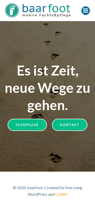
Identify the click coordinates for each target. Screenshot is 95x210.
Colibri (61, 194)
